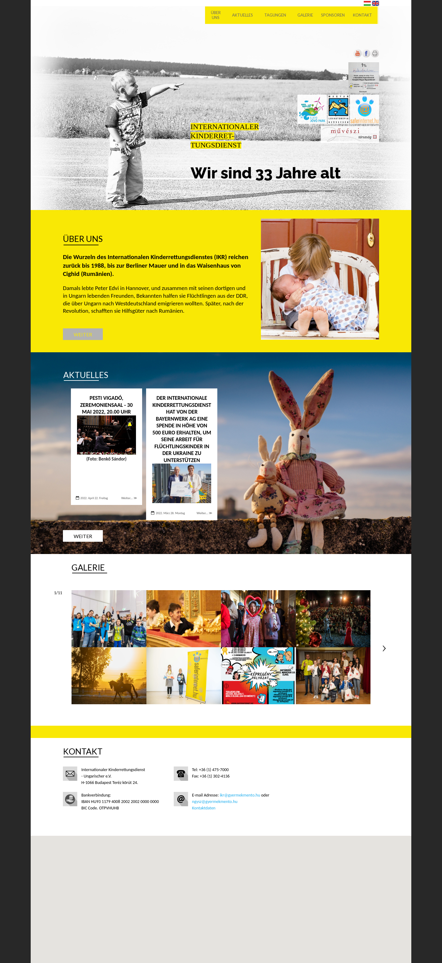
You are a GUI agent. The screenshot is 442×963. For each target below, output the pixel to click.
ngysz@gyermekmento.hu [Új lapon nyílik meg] (215, 801)
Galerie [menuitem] (307, 15)
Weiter (83, 334)
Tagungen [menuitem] (277, 15)
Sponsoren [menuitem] (334, 15)
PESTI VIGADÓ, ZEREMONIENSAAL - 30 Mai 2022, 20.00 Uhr (106, 405)
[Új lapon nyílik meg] (366, 56)
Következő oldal (384, 648)
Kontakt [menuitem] (364, 15)
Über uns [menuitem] (217, 15)
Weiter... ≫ (129, 498)
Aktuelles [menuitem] (244, 15)
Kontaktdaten (203, 808)
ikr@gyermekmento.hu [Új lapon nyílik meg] (240, 795)
